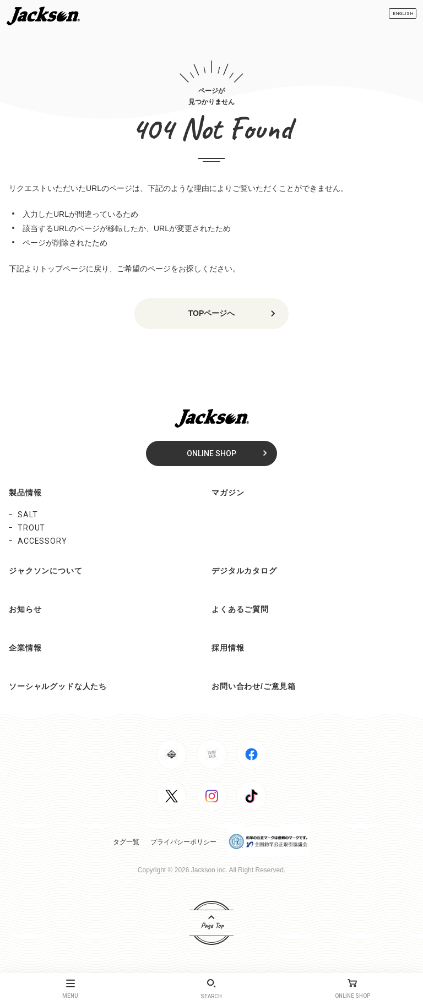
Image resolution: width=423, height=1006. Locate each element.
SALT (27, 514)
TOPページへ (211, 313)
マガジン (228, 492)
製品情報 (25, 492)
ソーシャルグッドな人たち (58, 686)
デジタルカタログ (244, 570)
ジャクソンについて (46, 570)
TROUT (31, 527)
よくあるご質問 (240, 609)
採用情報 (228, 647)
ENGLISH (403, 13)
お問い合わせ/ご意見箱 (254, 686)
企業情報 (25, 647)
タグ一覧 (126, 842)
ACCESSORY (42, 541)
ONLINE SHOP (211, 453)
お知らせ (25, 609)
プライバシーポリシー (183, 842)
